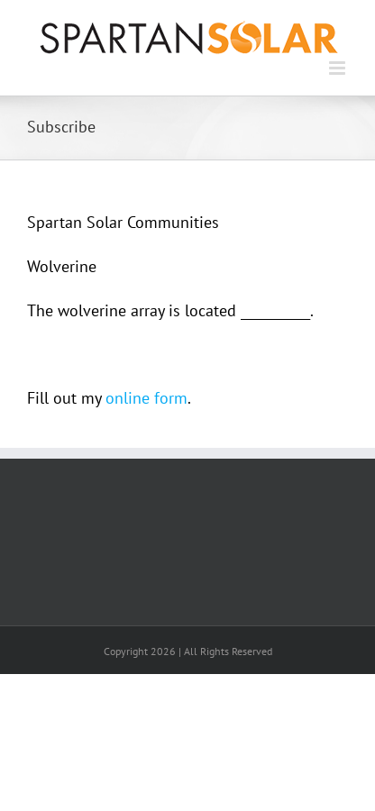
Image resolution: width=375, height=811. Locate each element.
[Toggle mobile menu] (338, 68)
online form (146, 397)
